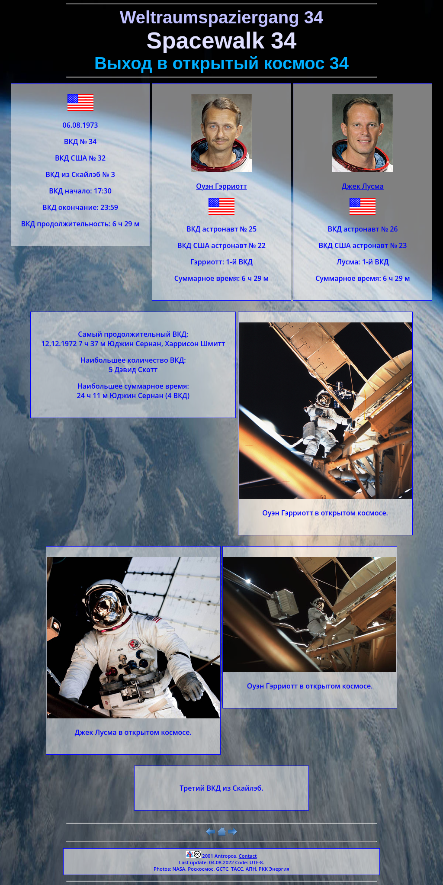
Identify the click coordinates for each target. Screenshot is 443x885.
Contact (248, 856)
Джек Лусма (363, 186)
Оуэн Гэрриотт (221, 186)
